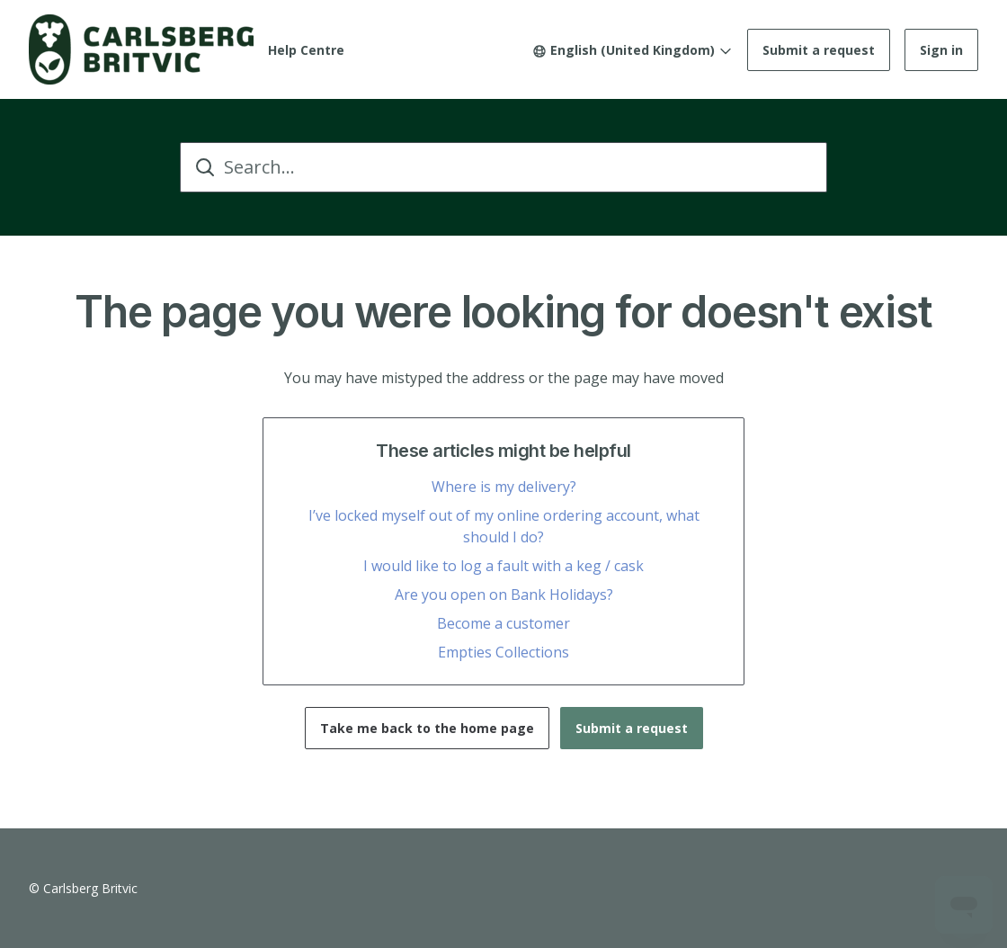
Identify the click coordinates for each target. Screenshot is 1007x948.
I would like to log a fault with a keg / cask (503, 566)
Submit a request (818, 49)
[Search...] (503, 167)
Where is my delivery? (504, 486)
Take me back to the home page (427, 728)
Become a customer (503, 623)
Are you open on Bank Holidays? (504, 594)
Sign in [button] (941, 49)
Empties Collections (503, 652)
